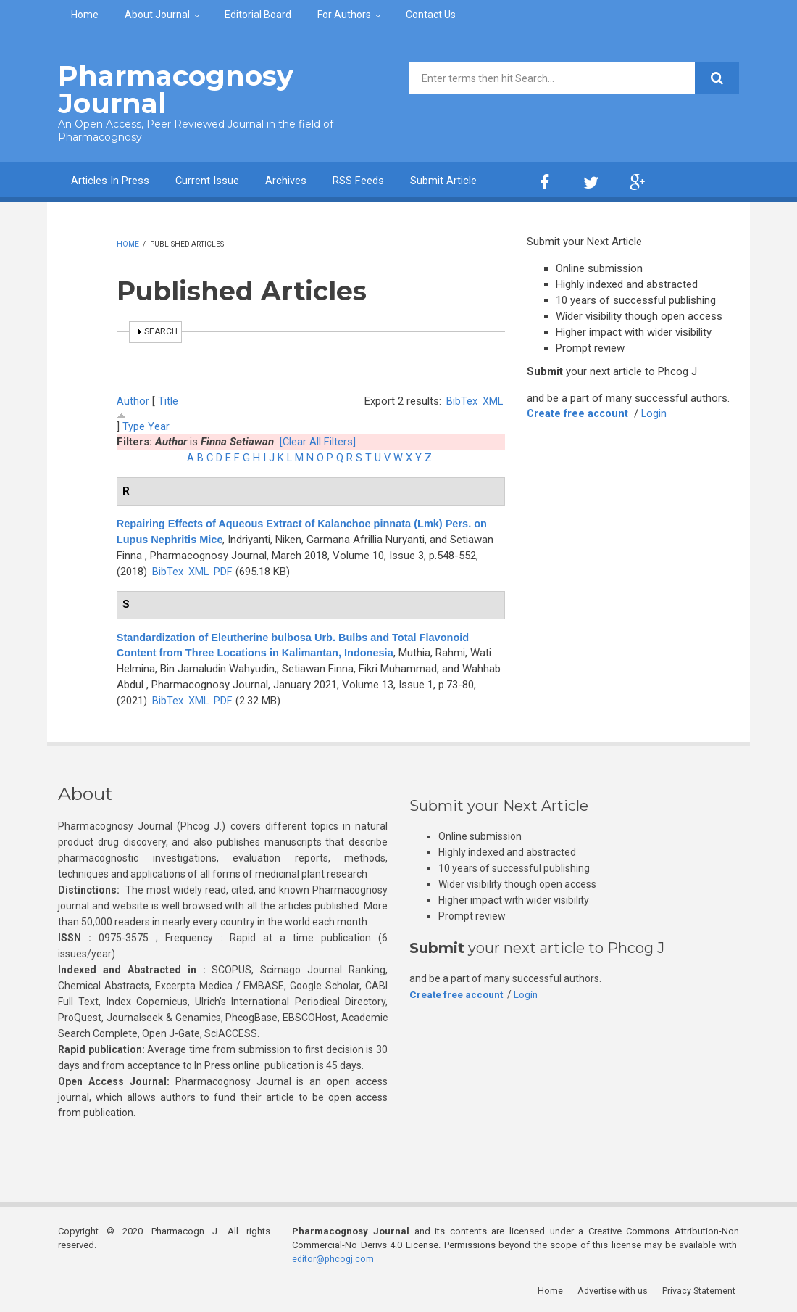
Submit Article (444, 179)
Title (168, 399)
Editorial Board (258, 14)
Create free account (579, 412)
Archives (286, 179)
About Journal (157, 14)
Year (159, 425)
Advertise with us (616, 1290)
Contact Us (431, 14)
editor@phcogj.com (334, 1258)
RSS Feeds (359, 179)
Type (133, 425)
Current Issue (207, 179)
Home (85, 14)
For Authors (344, 14)
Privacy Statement (702, 1290)
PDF (223, 570)
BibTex (461, 399)
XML (492, 399)
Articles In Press (110, 179)
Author (133, 399)
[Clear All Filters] (318, 440)
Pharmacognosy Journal (169, 88)
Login (657, 412)
